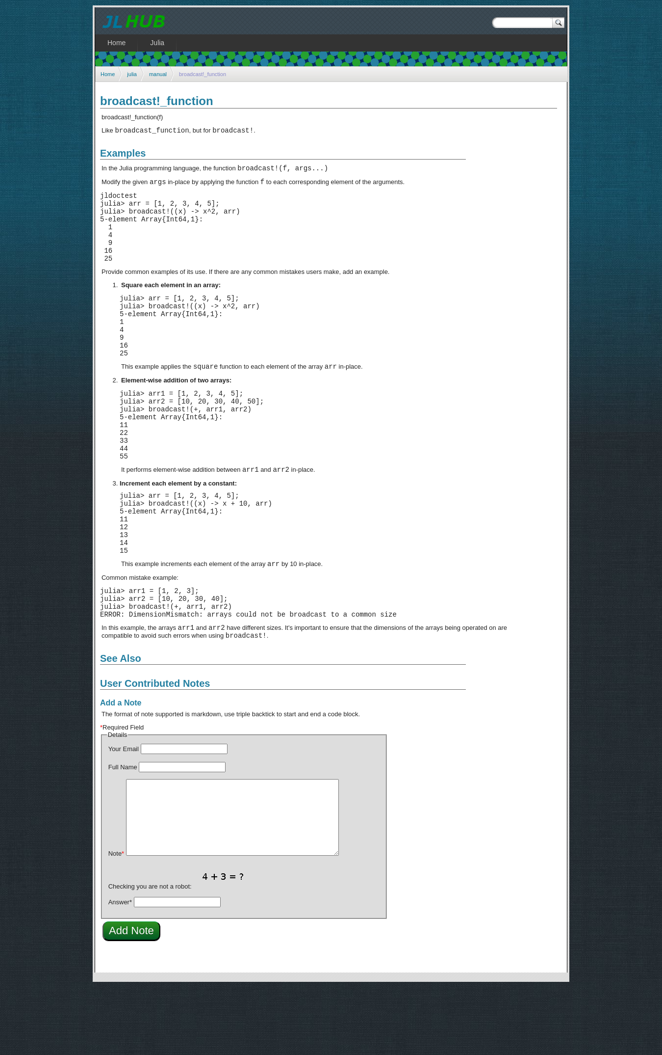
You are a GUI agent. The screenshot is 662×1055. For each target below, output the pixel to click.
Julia (157, 43)
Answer (120, 970)
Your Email (123, 816)
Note (116, 921)
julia (132, 74)
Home (108, 74)
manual (158, 74)
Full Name (122, 835)
